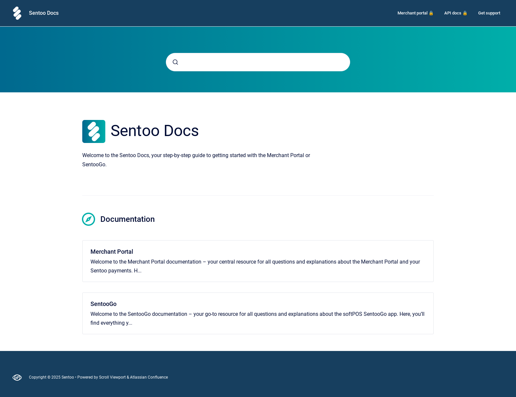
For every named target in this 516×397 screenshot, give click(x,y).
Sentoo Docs (44, 13)
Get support (489, 13)
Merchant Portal (111, 251)
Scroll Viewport (113, 377)
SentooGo (103, 303)
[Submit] (175, 62)
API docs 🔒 (456, 13)
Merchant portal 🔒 (416, 13)
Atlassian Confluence (149, 377)
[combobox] (258, 62)
